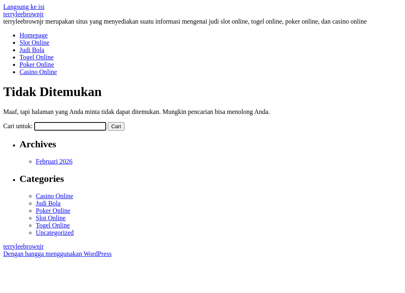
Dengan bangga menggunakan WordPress (57, 253)
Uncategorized (55, 232)
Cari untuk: (18, 125)
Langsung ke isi (23, 6)
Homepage (34, 35)
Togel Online (37, 57)
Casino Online (38, 71)
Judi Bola (32, 49)
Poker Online (37, 64)
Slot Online (34, 42)
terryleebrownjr (23, 14)
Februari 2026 (54, 161)
